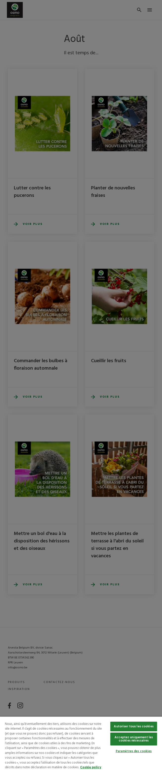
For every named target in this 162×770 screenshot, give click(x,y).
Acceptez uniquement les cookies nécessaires (134, 739)
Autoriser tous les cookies (133, 726)
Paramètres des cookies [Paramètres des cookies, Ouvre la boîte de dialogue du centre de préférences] (134, 751)
